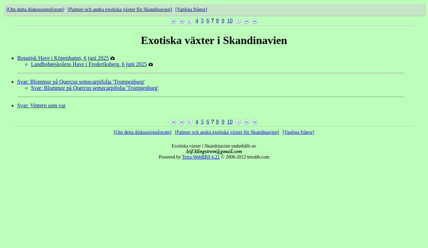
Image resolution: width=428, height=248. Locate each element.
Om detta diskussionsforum (35, 9)
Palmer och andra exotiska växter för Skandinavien (119, 9)
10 (230, 20)
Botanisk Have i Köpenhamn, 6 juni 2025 (63, 58)
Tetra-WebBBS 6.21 (201, 157)
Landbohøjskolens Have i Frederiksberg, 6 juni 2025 (89, 64)
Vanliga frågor (191, 9)
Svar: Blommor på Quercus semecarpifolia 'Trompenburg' (81, 82)
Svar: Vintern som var (41, 105)
